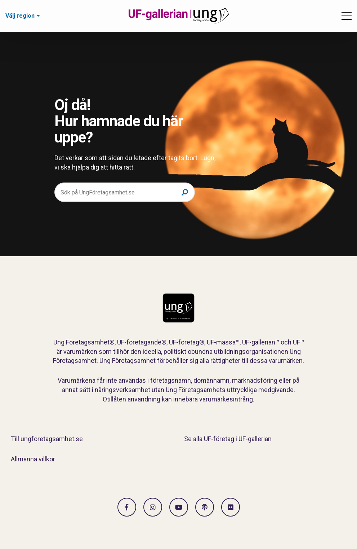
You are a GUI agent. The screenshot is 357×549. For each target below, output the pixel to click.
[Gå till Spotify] (204, 507)
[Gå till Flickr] (230, 507)
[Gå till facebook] (126, 507)
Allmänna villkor (33, 459)
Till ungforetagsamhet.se (47, 439)
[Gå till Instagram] (152, 507)
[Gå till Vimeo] (178, 507)
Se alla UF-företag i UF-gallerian (228, 439)
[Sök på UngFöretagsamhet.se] (124, 192)
